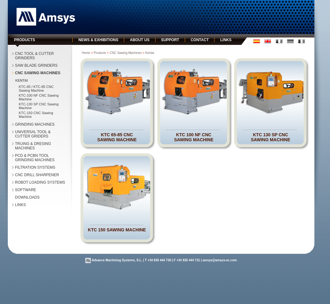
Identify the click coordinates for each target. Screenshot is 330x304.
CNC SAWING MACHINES (37, 73)
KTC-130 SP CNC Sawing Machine (39, 106)
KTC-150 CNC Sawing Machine (36, 114)
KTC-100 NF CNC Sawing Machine (39, 97)
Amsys (46, 16)
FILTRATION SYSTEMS (35, 167)
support (170, 40)
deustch (290, 41)
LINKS (20, 205)
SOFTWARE (25, 190)
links (225, 40)
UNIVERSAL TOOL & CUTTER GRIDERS (33, 134)
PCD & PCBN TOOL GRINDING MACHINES (35, 157)
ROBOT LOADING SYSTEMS (40, 182)
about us (140, 40)
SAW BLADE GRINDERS (36, 65)
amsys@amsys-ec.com (220, 260)
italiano (301, 41)
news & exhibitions (98, 40)
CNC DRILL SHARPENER (37, 175)
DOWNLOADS (27, 197)
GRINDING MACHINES (35, 124)
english (268, 41)
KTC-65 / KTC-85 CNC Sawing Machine (36, 88)
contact (200, 40)
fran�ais (279, 41)
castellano (256, 41)
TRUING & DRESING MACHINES (33, 146)
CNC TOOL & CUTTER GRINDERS (34, 55)
